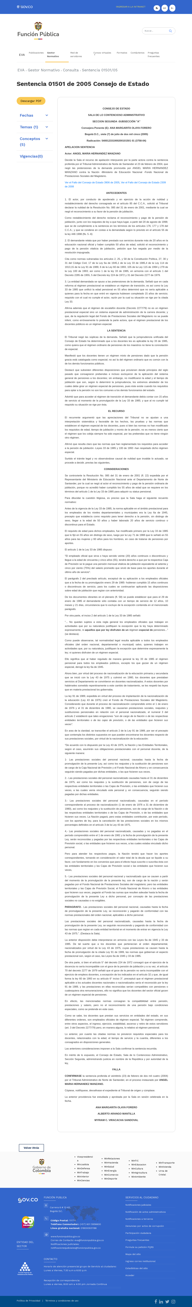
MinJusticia (83, 1164)
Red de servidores (76, 54)
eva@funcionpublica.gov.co (89, 1240)
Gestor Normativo (53, 54)
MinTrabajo (83, 1172)
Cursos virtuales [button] (102, 52)
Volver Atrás (31, 1147)
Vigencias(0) (31, 156)
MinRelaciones (112, 1158)
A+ (164, 8)
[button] (157, 8)
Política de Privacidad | (31, 1300)
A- (172, 8)
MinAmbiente (138, 1176)
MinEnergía (110, 1170)
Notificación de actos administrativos (145, 1212)
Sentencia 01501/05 (100, 70)
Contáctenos (137, 52)
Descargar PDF (31, 101)
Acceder (129, 1275)
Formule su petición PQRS (139, 1247)
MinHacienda (111, 1162)
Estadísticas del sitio (136, 1268)
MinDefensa (83, 1168)
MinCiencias (83, 1180)
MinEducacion (138, 1164)
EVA (22, 55)
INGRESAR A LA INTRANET (131, 6)
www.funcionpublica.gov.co (65, 1236)
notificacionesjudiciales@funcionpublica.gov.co (76, 1248)
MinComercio (111, 1174)
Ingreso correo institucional (140, 1261)
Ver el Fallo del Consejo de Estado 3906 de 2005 (92, 182)
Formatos (122, 52)
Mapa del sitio (133, 1254)
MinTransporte (167, 1162)
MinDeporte (110, 1178)
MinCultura (137, 1168)
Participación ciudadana (138, 1233)
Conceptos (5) (30, 141)
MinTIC (135, 1160)
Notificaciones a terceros (139, 1219)
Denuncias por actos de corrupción (144, 1226)
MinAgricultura (139, 1172)
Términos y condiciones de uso (61, 1300)
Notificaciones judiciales (138, 1205)
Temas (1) (29, 127)
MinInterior (83, 1176)
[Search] (158, 30)
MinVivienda (165, 1166)
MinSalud (109, 1166)
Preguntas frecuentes (154, 54)
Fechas (26, 115)
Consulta (71, 70)
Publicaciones (36, 52)
